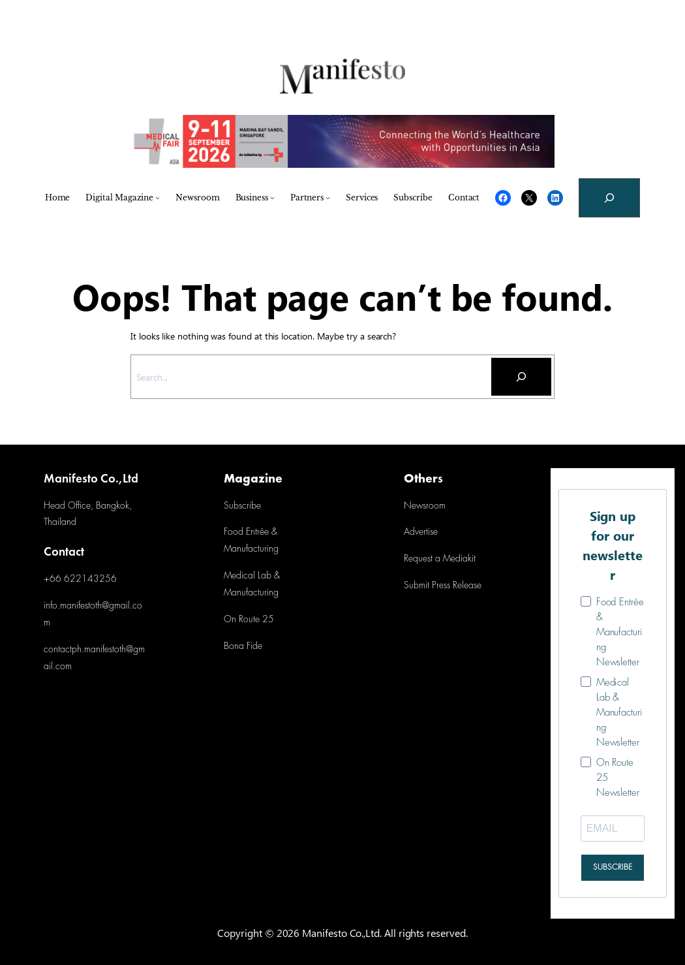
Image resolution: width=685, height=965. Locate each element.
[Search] (521, 377)
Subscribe (242, 506)
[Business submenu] (272, 197)
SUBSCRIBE (612, 867)
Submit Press (427, 586)
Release (465, 586)
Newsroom (424, 506)
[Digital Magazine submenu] (157, 197)
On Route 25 (249, 620)
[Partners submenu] (328, 197)
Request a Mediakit (440, 559)
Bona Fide (243, 647)
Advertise (421, 532)
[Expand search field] (609, 197)
